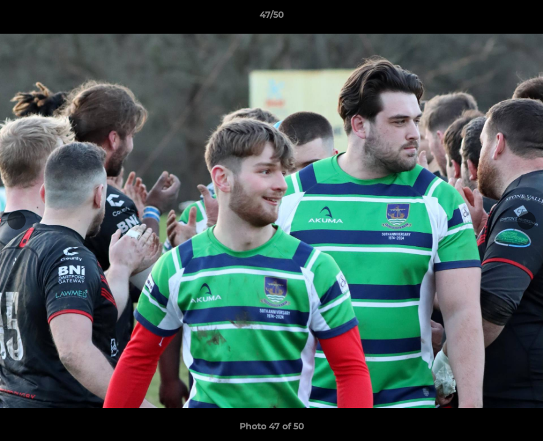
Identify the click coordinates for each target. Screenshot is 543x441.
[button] (521, 17)
